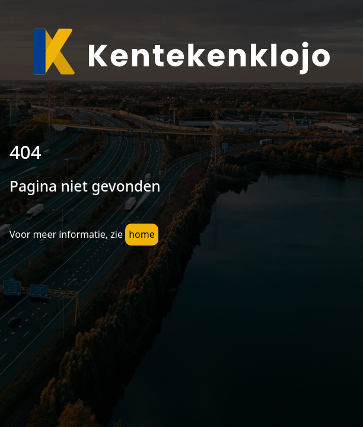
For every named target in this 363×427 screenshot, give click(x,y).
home (142, 234)
